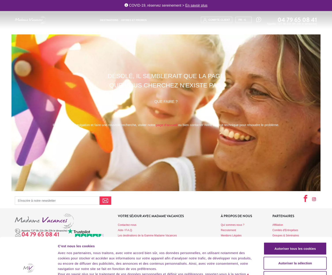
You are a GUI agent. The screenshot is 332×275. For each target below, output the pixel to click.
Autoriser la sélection (295, 226)
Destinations (109, 20)
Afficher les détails (243, 266)
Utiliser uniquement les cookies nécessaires (295, 243)
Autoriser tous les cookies (295, 212)
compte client (216, 20)
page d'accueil (166, 125)
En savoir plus (196, 5)
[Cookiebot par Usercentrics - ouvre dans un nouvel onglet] (28, 266)
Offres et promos (134, 20)
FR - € (242, 19)
